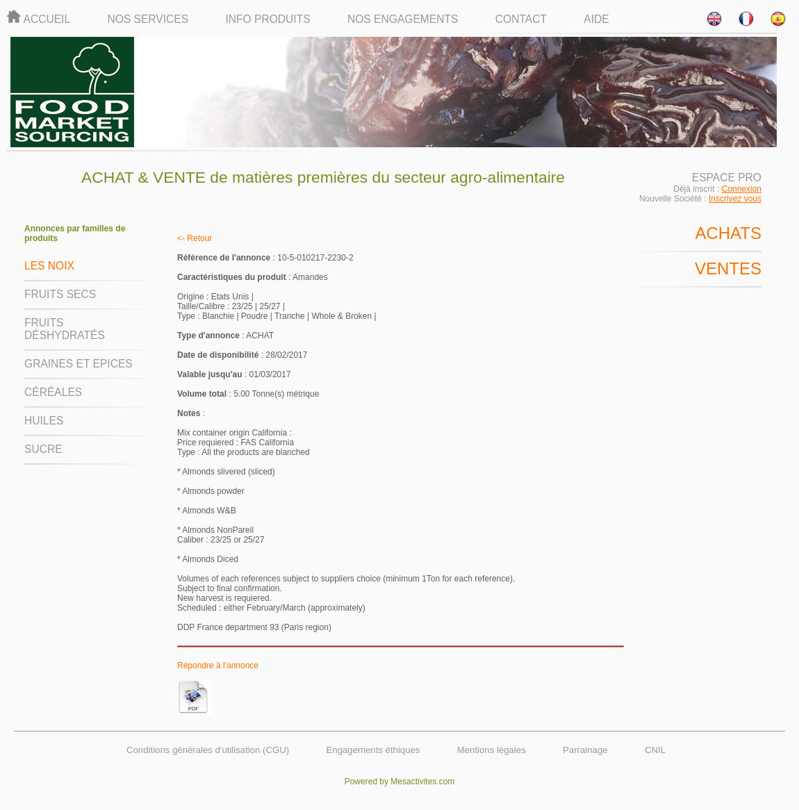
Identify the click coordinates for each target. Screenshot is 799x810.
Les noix (49, 266)
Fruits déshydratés (64, 329)
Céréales (53, 392)
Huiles (43, 421)
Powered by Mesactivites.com (400, 781)
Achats (728, 233)
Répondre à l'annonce (217, 665)
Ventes (728, 268)
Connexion (741, 189)
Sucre (43, 449)
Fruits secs (60, 294)
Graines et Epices (78, 364)
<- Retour (194, 238)
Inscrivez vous (735, 199)
